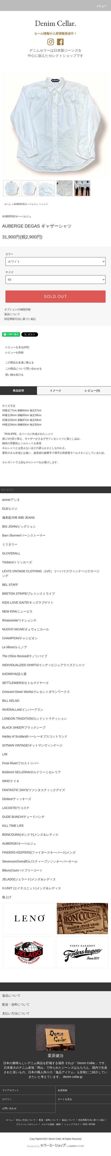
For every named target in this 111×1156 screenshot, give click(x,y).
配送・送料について (49, 1120)
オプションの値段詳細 (17, 309)
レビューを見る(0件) (14, 347)
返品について (12, 314)
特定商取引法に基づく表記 (20, 319)
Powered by (55, 1146)
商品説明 (18, 390)
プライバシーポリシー (27, 1124)
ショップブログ (71, 1124)
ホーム (7, 204)
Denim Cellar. (55, 23)
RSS (85, 1124)
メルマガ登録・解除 (51, 1124)
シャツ (44, 204)
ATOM (92, 1124)
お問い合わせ (9, 1108)
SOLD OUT (55, 296)
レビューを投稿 (12, 352)
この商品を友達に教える (17, 362)
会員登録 (62, 1090)
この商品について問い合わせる (21, 368)
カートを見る (65, 1099)
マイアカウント (10, 1090)
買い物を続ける (12, 374)
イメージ (55, 390)
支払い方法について (25, 1120)
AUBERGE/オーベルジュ (26, 204)
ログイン (7, 1099)
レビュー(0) (92, 390)
